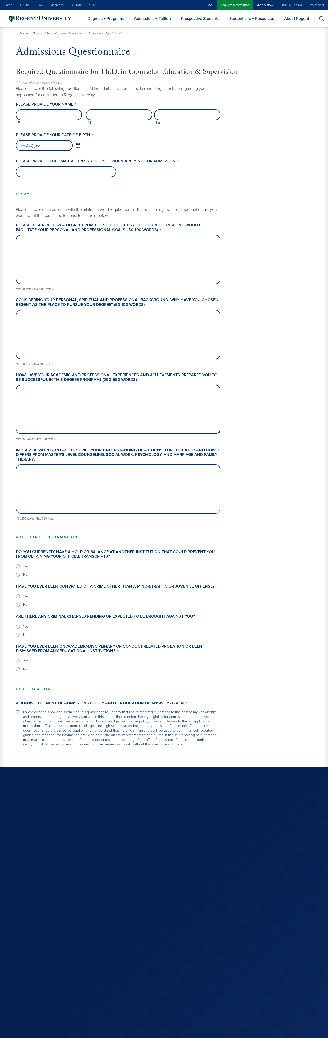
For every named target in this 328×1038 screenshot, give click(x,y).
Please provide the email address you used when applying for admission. (98, 161)
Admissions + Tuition (152, 18)
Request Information (235, 5)
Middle (93, 123)
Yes (25, 566)
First (21, 123)
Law (40, 5)
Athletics (57, 5)
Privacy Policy (83, 1030)
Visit (92, 5)
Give (209, 5)
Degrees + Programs (105, 18)
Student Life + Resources (251, 18)
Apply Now (265, 5)
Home (8, 5)
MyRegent (317, 5)
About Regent (296, 18)
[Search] (321, 18)
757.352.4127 (178, 952)
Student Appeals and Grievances (268, 1030)
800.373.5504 (291, 5)
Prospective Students (200, 18)
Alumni (76, 5)
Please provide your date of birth (54, 135)
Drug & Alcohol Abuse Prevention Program (209, 1030)
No (25, 574)
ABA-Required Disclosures (156, 1030)
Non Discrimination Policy (115, 1030)
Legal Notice (60, 1030)
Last (159, 123)
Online (25, 5)
